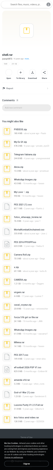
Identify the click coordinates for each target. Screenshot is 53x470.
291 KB (14, 64)
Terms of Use (26, 437)
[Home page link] (5, 4)
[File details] (26, 131)
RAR (5, 64)
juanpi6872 (7, 59)
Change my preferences (13, 457)
